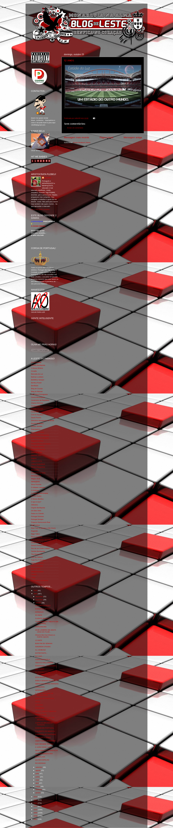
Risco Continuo (36, 537)
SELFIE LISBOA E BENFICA (45, 711)
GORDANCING (41, 627)
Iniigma (33, 458)
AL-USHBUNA (40, 650)
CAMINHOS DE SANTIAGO (45, 734)
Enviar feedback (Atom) (81, 142)
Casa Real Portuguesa (39, 394)
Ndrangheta (35, 481)
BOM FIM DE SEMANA (43, 643)
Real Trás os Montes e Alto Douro (43, 528)
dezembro (39, 596)
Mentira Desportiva (38, 467)
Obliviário (34, 505)
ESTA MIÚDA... (40, 677)
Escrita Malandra (37, 423)
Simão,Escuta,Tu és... (39, 542)
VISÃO (37, 702)
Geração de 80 (36, 452)
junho (38, 777)
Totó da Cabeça (37, 557)
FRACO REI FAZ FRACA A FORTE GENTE (45, 636)
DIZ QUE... (39, 656)
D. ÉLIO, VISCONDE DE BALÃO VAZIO (44, 694)
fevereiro (39, 789)
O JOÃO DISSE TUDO (43, 747)
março (38, 786)
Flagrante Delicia (37, 441)
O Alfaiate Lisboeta (38, 487)
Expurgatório (35, 429)
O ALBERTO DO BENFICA (45, 731)
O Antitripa (35, 490)
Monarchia (35, 470)
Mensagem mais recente (76, 137)
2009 (36, 813)
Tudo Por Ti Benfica (38, 560)
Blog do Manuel (37, 391)
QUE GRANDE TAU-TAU (44, 744)
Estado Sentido (36, 426)
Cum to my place (37, 415)
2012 (36, 803)
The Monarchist (36, 554)
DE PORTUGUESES (43, 605)
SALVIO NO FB (41, 714)
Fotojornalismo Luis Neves (40, 444)
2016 (36, 590)
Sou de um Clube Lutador (40, 548)
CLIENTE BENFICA (42, 618)
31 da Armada (36, 362)
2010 (36, 810)
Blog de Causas (37, 388)
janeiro (38, 793)
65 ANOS (38, 615)
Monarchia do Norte (38, 473)
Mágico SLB (35, 479)
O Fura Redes (36, 496)
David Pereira (36, 417)
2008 (36, 816)
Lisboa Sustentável (38, 464)
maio (38, 780)
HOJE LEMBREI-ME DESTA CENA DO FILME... (45, 631)
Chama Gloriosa (37, 403)
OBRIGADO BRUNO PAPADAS (46, 684)
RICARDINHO (40, 763)
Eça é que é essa (37, 432)
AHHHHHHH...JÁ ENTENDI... (46, 666)
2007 (36, 819)
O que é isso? (36, 502)
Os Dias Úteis (36, 511)
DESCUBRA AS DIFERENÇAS (46, 750)
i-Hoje (33, 577)
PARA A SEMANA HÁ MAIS (45, 681)
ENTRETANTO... (41, 653)
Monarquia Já (36, 476)
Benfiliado (34, 386)
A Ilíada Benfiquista (38, 365)
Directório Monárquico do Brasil (42, 420)
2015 (36, 594)
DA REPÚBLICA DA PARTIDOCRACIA (42, 673)
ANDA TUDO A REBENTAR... (46, 741)
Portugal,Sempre (37, 519)
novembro (39, 600)
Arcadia (34, 371)
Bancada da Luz (37, 374)
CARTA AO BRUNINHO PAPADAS (44, 724)
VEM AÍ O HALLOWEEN (44, 663)
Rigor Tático (35, 534)
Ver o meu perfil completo (40, 209)
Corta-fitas (35, 412)
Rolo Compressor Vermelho (41, 540)
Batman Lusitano (37, 377)
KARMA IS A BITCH (42, 609)
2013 (36, 800)
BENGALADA (40, 757)
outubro (39, 603)
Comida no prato (37, 409)
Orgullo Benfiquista (38, 508)
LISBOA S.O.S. (36, 461)
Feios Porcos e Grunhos (40, 438)
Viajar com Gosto (37, 563)
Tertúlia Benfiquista (38, 551)
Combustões (35, 406)
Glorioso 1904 (36, 455)
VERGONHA (40, 687)
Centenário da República (40, 400)
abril (37, 783)
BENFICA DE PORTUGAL (44, 698)
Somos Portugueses (38, 545)
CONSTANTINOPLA (42, 659)
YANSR (34, 575)
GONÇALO (39, 612)
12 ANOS (69, 60)
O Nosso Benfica (37, 499)
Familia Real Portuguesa (40, 435)
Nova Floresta (36, 484)
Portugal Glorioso (37, 516)
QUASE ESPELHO (42, 760)
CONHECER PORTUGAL (44, 728)
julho (37, 773)
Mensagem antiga (133, 137)
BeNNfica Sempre (37, 380)
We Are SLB (35, 569)
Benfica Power (36, 383)
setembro (39, 767)
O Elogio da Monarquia (39, 493)
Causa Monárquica (38, 397)
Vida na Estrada (37, 566)
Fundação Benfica (37, 447)
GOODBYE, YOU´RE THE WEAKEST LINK (45, 719)
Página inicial (106, 137)
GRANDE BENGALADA (44, 754)
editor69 (47, 178)
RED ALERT (39, 669)
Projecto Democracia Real (40, 522)
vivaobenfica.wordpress (39, 580)
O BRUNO (39, 705)
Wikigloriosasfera (37, 572)
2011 (36, 806)
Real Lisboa (35, 525)
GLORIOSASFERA (38, 449)
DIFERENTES (40, 690)
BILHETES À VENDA (43, 737)
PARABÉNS (39, 708)
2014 (36, 797)
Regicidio (34, 531)
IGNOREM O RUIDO (43, 647)
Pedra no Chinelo (37, 513)
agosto (38, 770)
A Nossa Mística (37, 368)
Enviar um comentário (75, 128)
